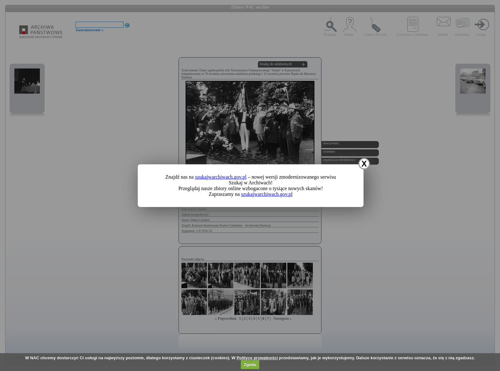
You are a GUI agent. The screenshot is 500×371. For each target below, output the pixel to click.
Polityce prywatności (257, 357)
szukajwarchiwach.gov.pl (220, 177)
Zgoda (250, 364)
